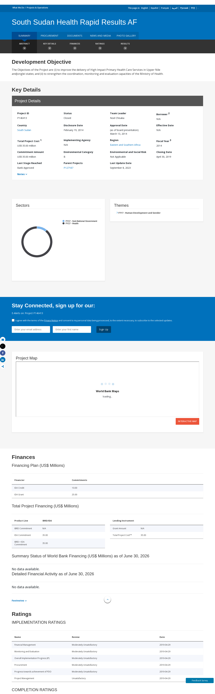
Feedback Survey (200, 680)
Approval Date (118, 125)
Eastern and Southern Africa (125, 144)
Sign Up (103, 329)
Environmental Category (78, 152)
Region (114, 140)
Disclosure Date (73, 125)
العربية (174, 8)
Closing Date (164, 152)
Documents (74, 35)
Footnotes (18, 600)
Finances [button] (75, 46)
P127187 (68, 167)
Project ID (23, 113)
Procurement (49, 35)
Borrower (162, 114)
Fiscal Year (163, 140)
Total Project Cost (29, 140)
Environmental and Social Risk (128, 152)
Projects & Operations (37, 7)
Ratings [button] (100, 46)
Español (154, 8)
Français (165, 8)
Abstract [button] (24, 46)
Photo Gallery (126, 35)
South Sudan (24, 130)
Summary (24, 35)
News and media (100, 35)
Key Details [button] (49, 46)
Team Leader (118, 113)
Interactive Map (187, 421)
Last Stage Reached (29, 163)
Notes (21, 174)
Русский (184, 8)
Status (68, 113)
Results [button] (125, 46)
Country (22, 125)
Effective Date (165, 125)
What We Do (18, 7)
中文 (193, 8)
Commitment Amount (30, 152)
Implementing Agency (77, 140)
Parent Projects (73, 163)
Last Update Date (121, 163)
